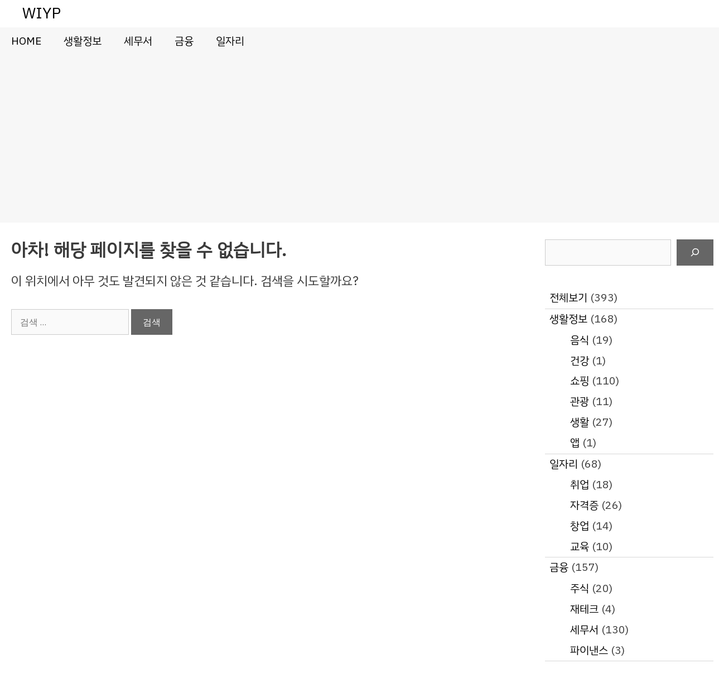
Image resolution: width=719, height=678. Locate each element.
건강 (579, 361)
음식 (579, 340)
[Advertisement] (359, 139)
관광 (579, 401)
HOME (26, 41)
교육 (579, 546)
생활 (579, 422)
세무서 (138, 41)
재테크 (584, 609)
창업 (579, 526)
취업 (579, 485)
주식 (579, 588)
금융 (184, 41)
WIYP (41, 13)
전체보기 (568, 298)
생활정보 (83, 41)
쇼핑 (579, 381)
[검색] (695, 252)
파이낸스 (589, 650)
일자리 (230, 41)
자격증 (584, 505)
